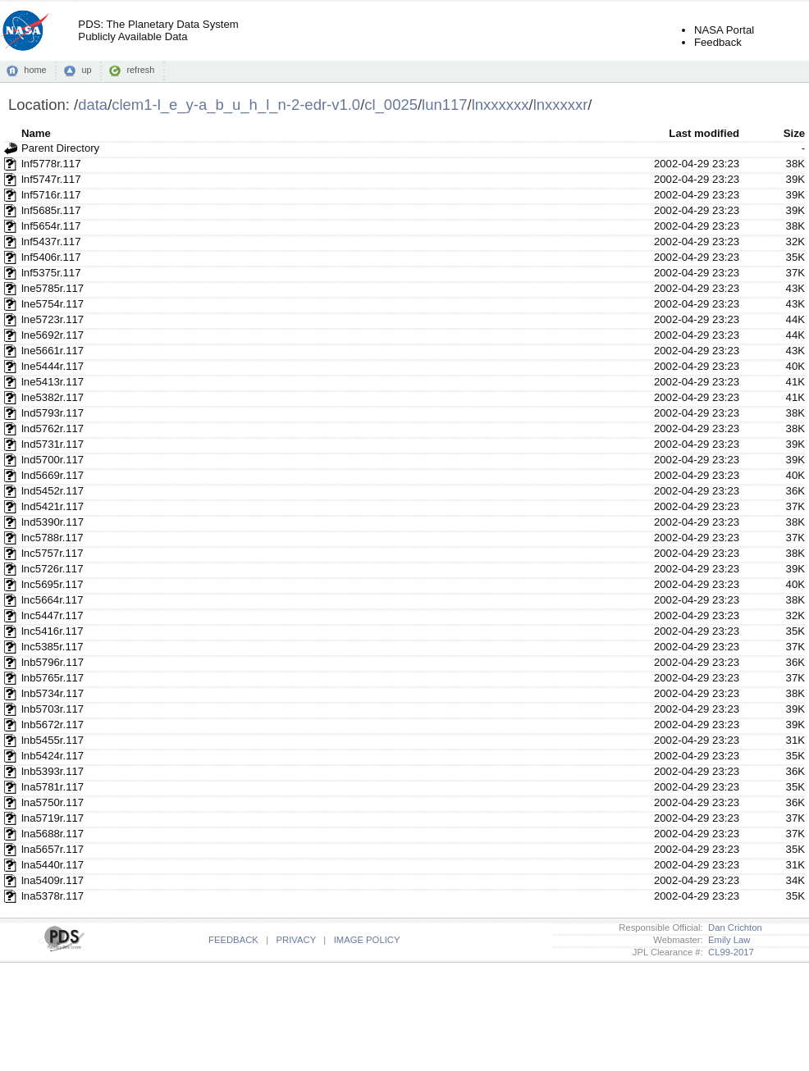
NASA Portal (724, 30)
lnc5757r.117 (52, 553)
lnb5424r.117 (52, 756)
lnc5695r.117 (52, 584)
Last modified (704, 133)
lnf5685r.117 (51, 210)
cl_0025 (391, 104)
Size (794, 133)
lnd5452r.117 (52, 491)
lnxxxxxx (500, 104)
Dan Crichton (732, 927)
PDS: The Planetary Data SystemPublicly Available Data (158, 30)
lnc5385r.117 (52, 646)
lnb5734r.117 (52, 693)
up (86, 70)
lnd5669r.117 (52, 475)
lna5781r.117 (52, 787)
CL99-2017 (728, 952)
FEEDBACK (233, 940)
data (92, 104)
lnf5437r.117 (51, 241)
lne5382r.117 (52, 397)
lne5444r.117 (52, 366)
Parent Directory (60, 148)
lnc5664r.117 (52, 600)
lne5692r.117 (52, 335)
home (35, 70)
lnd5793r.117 (52, 413)
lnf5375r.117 (51, 273)
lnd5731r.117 (52, 444)
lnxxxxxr (560, 104)
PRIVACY (296, 940)
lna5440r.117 (52, 865)
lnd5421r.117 (52, 506)
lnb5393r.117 (52, 771)
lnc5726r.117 (52, 569)
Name (36, 133)
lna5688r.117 (52, 833)
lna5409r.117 (52, 880)
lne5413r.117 (52, 382)
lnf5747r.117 (51, 179)
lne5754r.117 (52, 304)
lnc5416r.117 (52, 631)
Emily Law (727, 940)
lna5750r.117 (52, 802)
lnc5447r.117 (52, 615)
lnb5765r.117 (52, 678)
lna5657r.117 (52, 849)
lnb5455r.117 (52, 740)
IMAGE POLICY (367, 940)
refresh (140, 70)
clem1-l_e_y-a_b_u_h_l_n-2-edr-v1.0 (236, 104)
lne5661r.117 (52, 350)
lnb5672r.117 (52, 724)
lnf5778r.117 (51, 163)
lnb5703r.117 (52, 709)
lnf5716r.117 (51, 195)
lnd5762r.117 (52, 428)
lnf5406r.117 (51, 257)
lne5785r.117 (52, 288)
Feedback (718, 42)
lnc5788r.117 (52, 537)
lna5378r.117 (52, 896)
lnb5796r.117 (52, 662)
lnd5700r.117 (52, 459)
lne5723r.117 (52, 319)
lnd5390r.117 (52, 522)
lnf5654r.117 (51, 226)
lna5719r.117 (52, 818)
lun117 (444, 104)
